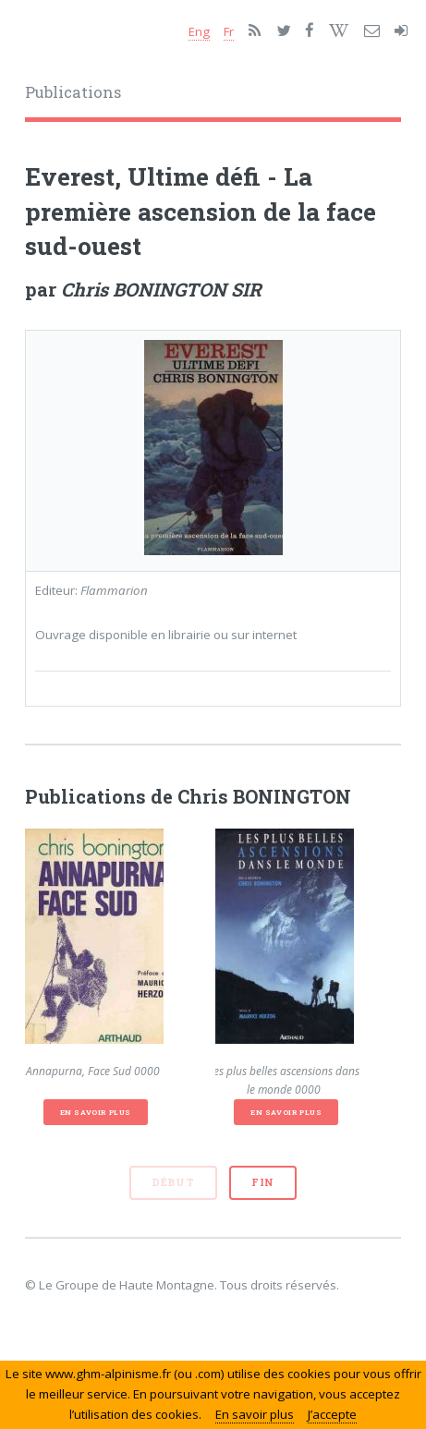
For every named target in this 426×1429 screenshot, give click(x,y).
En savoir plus (95, 1112)
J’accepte (332, 1414)
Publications (73, 92)
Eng (199, 31)
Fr (229, 31)
